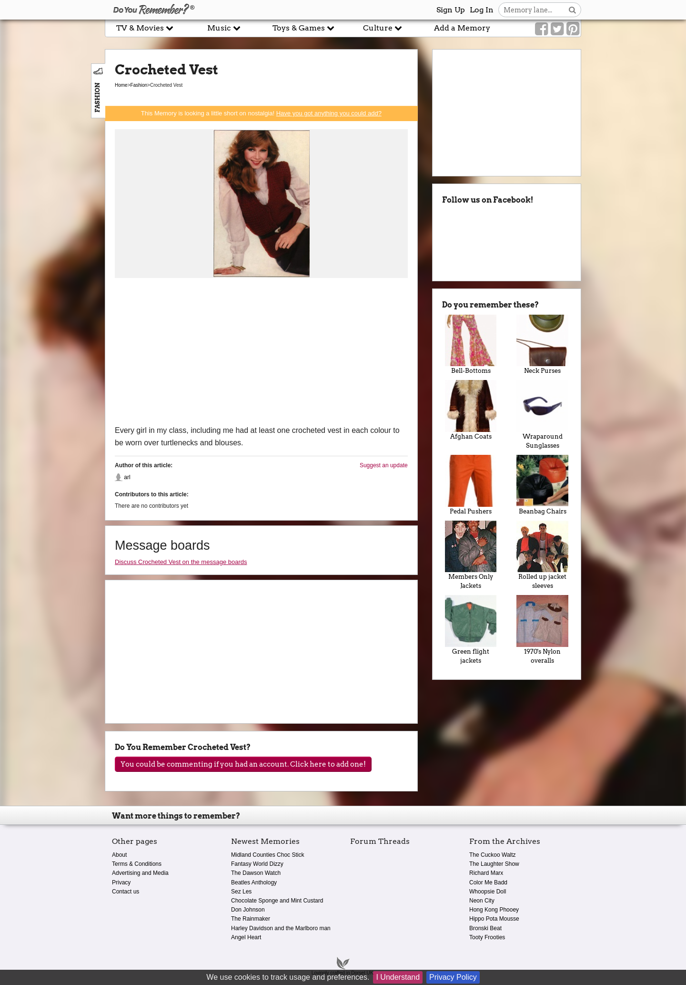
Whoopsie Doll (487, 891)
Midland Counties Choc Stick (267, 855)
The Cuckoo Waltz (492, 855)
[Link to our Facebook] (541, 29)
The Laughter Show (494, 864)
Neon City (481, 900)
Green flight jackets (471, 629)
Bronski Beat (485, 928)
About (119, 855)
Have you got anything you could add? (329, 113)
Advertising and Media (140, 873)
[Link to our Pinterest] (572, 29)
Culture (382, 27)
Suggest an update (384, 465)
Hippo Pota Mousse (494, 918)
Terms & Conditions (136, 864)
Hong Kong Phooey (494, 909)
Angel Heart (246, 937)
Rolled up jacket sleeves (542, 555)
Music (224, 27)
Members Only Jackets (471, 555)
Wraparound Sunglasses (542, 414)
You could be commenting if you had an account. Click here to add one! (243, 764)
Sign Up (450, 9)
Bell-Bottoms (471, 345)
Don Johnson (248, 909)
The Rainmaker (250, 918)
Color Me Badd (488, 882)
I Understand (398, 977)
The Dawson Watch (256, 873)
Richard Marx (486, 873)
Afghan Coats (471, 410)
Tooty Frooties (487, 937)
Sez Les (241, 891)
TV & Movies (144, 27)
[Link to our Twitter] (557, 29)
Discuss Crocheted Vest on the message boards (181, 561)
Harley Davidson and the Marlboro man (281, 928)
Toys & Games (303, 27)
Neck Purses (542, 345)
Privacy (121, 882)
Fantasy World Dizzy (257, 864)
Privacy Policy (453, 977)
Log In (482, 9)
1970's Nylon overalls (542, 629)
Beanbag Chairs (542, 485)
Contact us (125, 891)
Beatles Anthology (254, 882)
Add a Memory (462, 27)
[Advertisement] (261, 353)
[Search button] (572, 10)
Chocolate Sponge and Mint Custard (277, 900)
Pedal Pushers (471, 485)
